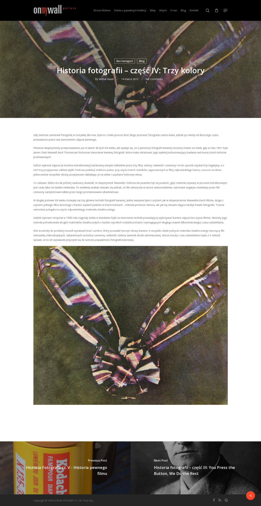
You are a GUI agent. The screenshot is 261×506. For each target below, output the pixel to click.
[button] (226, 10)
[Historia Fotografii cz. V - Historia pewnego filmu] (65, 467)
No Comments (154, 79)
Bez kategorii (124, 61)
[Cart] (217, 10)
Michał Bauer (106, 79)
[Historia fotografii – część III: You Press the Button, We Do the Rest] (196, 467)
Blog (142, 61)
